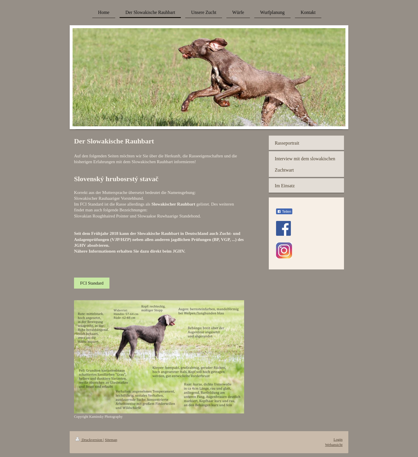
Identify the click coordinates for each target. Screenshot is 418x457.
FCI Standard (91, 283)
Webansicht (334, 444)
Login (338, 439)
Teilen (284, 212)
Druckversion (89, 440)
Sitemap (111, 440)
